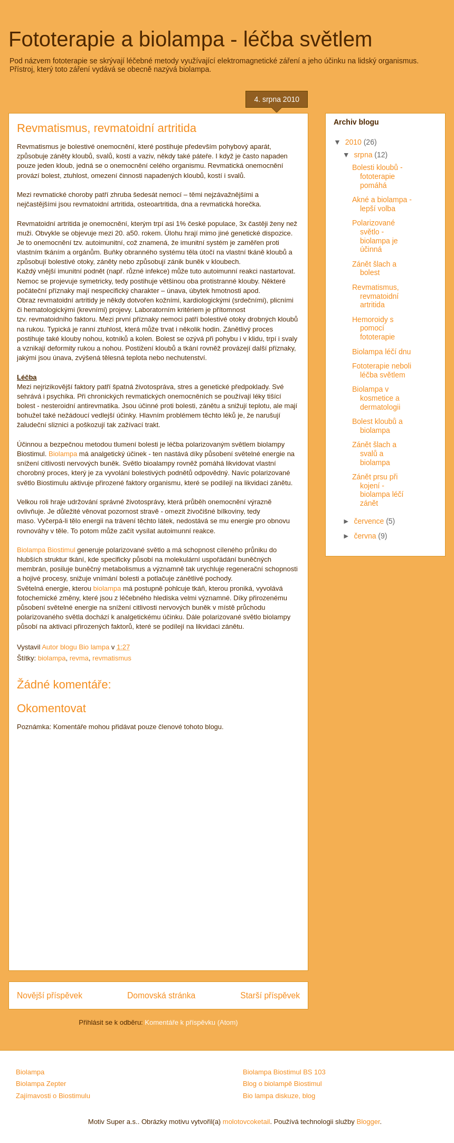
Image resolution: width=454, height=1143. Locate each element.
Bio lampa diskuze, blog (279, 1096)
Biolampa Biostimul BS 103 (284, 1072)
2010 (354, 142)
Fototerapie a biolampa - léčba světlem (190, 39)
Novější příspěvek (49, 995)
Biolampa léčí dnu (381, 351)
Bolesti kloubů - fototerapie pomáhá (377, 176)
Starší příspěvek (270, 995)
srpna (364, 154)
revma (79, 658)
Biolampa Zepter (41, 1084)
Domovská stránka (161, 995)
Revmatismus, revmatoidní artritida (375, 296)
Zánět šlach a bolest (374, 268)
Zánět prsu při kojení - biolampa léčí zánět (378, 490)
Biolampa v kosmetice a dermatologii (376, 398)
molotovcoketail (246, 1122)
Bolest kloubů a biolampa (377, 425)
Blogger (368, 1122)
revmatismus (111, 658)
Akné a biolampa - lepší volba (382, 204)
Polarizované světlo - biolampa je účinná (375, 236)
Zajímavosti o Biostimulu (53, 1096)
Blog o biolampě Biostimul (282, 1084)
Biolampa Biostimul (46, 550)
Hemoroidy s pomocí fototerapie (373, 328)
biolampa (107, 588)
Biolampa (63, 454)
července (370, 521)
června (366, 536)
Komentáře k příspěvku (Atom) (191, 1022)
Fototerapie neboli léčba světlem (381, 370)
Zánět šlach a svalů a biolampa (374, 453)
